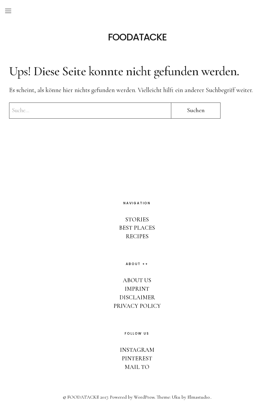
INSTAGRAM (137, 349)
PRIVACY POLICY (137, 306)
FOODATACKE (137, 37)
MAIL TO (137, 367)
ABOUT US (137, 280)
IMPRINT (137, 288)
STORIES (137, 219)
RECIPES (137, 236)
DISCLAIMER (137, 297)
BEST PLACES (137, 227)
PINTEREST (137, 358)
